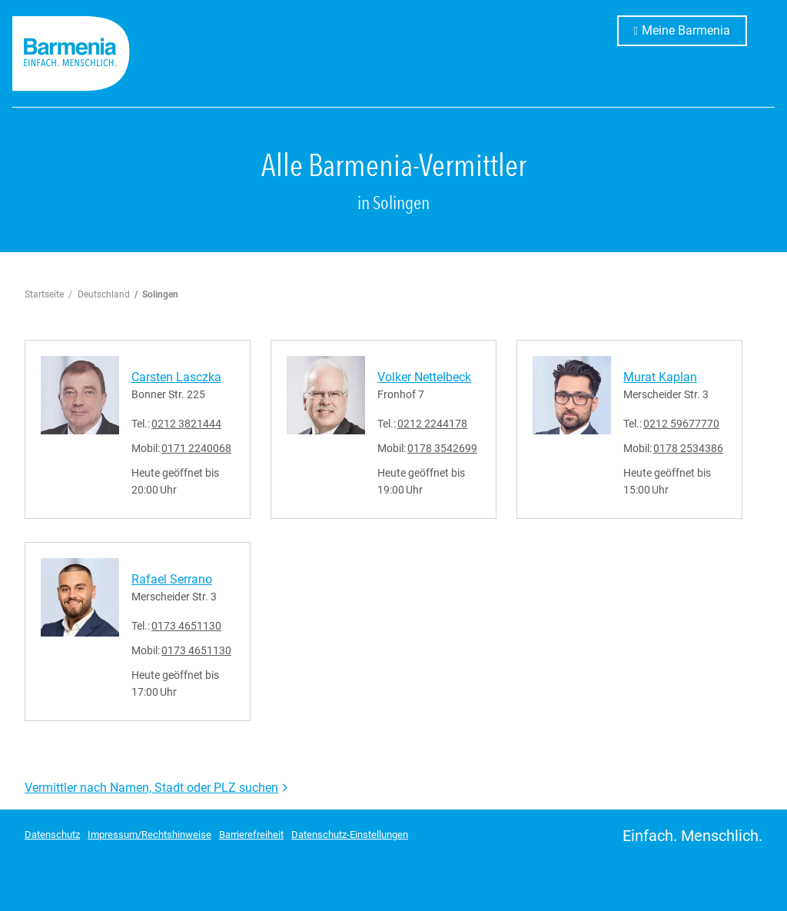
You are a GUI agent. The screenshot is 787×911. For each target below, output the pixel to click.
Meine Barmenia (694, 29)
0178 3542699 (442, 448)
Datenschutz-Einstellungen (349, 834)
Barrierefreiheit (251, 834)
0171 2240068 (196, 448)
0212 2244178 (432, 423)
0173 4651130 (186, 626)
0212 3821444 (186, 423)
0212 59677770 (681, 423)
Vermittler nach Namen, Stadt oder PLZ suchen (151, 787)
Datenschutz (52, 834)
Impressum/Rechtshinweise (149, 834)
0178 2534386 (688, 448)
